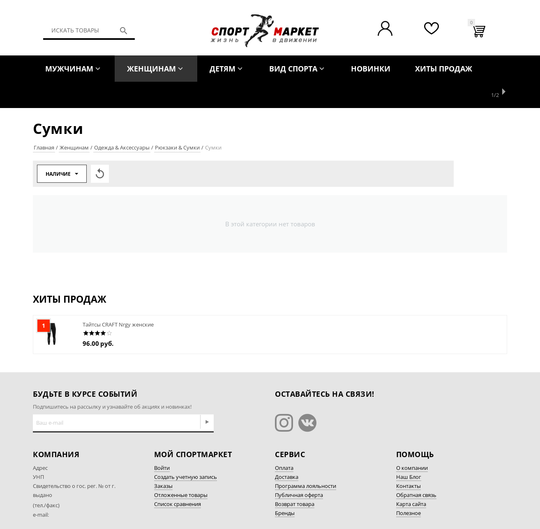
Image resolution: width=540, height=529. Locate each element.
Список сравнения (177, 477)
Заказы (163, 459)
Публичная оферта (299, 468)
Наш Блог (408, 450)
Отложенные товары (181, 468)
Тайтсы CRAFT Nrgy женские (118, 298)
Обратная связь (416, 468)
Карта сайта (411, 477)
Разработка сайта (418, 509)
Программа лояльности (305, 459)
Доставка (286, 450)
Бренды (285, 486)
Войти (162, 441)
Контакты (408, 459)
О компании (412, 441)
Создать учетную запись (185, 450)
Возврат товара (294, 477)
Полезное (408, 486)
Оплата (284, 441)
